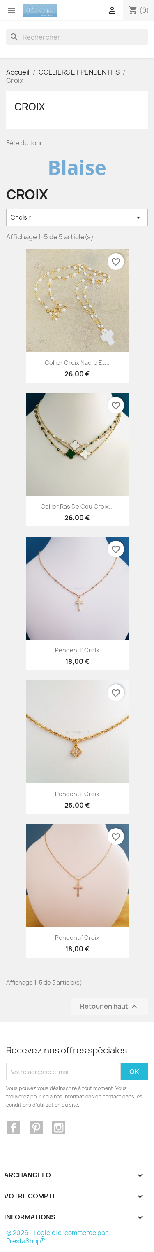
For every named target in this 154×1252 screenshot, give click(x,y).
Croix (29, 107)
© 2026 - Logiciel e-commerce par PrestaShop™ (57, 1237)
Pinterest (36, 1127)
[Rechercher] (77, 37)
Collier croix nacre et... (77, 363)
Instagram (58, 1127)
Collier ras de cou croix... (77, 506)
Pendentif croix (77, 650)
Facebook (13, 1127)
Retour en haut (109, 1007)
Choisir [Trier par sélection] (77, 217)
